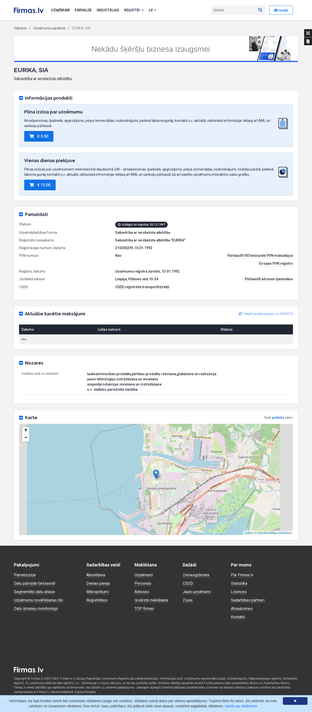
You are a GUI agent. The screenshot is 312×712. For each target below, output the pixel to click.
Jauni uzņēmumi (197, 591)
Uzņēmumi (60, 10)
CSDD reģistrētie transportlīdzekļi (142, 287)
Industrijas (108, 10)
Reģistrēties (97, 600)
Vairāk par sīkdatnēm (241, 706)
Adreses (141, 591)
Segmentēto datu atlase (34, 591)
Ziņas (188, 600)
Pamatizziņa (25, 575)
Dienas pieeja (98, 583)
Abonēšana (95, 575)
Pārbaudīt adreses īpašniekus (269, 279)
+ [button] (25, 430)
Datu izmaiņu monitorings (36, 608)
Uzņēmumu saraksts (49, 28)
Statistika (239, 583)
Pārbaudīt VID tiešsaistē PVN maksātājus (260, 256)
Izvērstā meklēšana (151, 600)
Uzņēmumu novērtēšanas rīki (38, 600)
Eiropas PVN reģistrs (276, 263)
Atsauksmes (242, 608)
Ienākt (281, 10)
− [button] (25, 438)
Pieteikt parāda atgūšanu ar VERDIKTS (266, 314)
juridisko (278, 417)
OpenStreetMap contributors (275, 532)
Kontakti (238, 617)
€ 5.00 (38, 136)
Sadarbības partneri (248, 600)
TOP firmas (144, 608)
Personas (142, 583)
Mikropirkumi (97, 591)
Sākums (20, 28)
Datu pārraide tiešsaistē (34, 583)
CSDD (188, 583)
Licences (239, 591)
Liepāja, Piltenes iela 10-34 (136, 279)
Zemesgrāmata (196, 575)
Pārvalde (83, 10)
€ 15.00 (39, 185)
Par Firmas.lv (242, 575)
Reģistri (134, 10)
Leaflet (249, 532)
